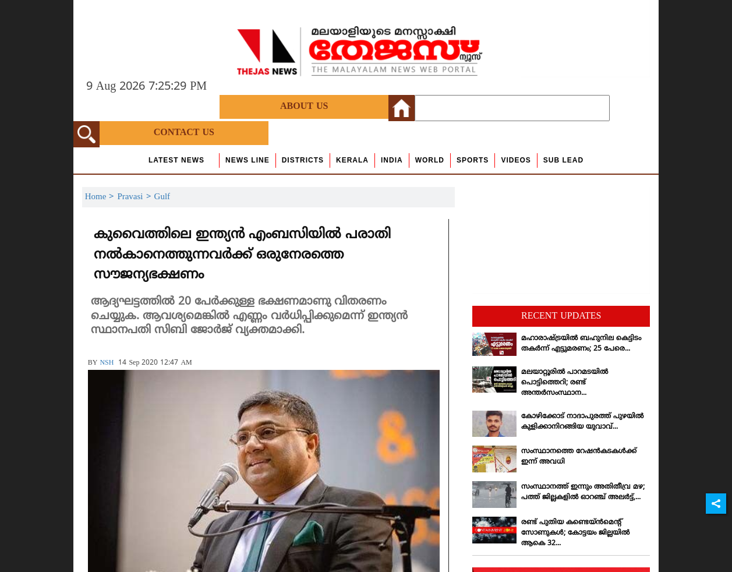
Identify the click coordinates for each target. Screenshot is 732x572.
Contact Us (184, 133)
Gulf (162, 197)
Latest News (176, 160)
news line (247, 160)
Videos (516, 160)
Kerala (352, 160)
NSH (107, 363)
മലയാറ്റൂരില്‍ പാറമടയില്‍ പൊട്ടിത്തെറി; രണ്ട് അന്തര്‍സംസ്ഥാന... (564, 383)
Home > (101, 197)
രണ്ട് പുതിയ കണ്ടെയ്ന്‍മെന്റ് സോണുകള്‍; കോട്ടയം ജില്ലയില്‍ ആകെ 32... (575, 533)
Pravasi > (135, 197)
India (392, 160)
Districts (303, 160)
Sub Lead (563, 160)
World (429, 160)
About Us (304, 106)
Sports (473, 160)
